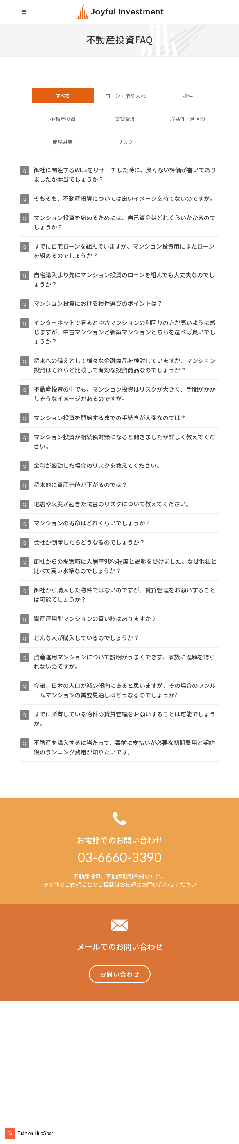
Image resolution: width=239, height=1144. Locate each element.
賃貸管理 (125, 119)
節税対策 (62, 142)
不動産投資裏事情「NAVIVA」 (123, 1072)
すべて (63, 95)
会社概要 (208, 1072)
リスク (125, 142)
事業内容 (68, 1072)
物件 (188, 95)
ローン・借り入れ (125, 95)
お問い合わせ (120, 974)
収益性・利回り (188, 119)
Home (41, 1072)
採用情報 (179, 1072)
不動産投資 (62, 119)
